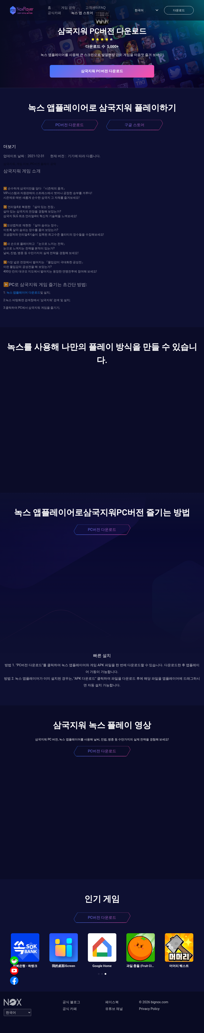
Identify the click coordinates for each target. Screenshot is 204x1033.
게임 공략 (68, 7)
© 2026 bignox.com (153, 1002)
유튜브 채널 (114, 1009)
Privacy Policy (149, 1009)
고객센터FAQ (95, 7)
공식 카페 (70, 1009)
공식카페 (54, 13)
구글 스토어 (134, 125)
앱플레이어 (20, 292)
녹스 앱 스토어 (82, 13)
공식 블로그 (71, 1002)
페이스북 (112, 1002)
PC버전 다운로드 (69, 125)
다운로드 (34, 292)
